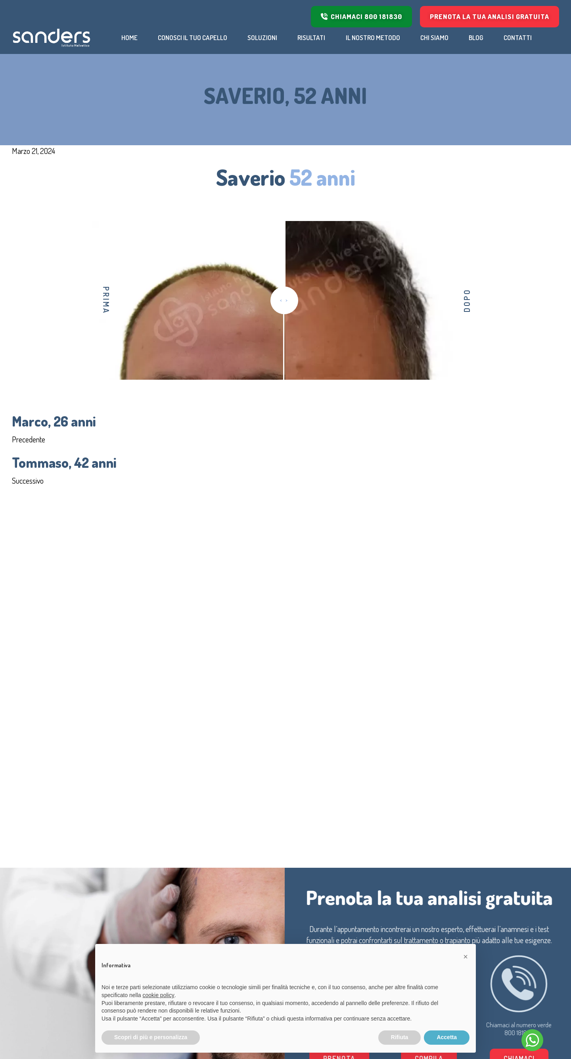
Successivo (28, 480)
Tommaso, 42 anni (64, 462)
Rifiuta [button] (399, 1037)
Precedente (28, 439)
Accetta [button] (447, 1037)
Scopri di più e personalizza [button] (150, 1037)
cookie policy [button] (158, 995)
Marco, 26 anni (54, 421)
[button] (465, 956)
